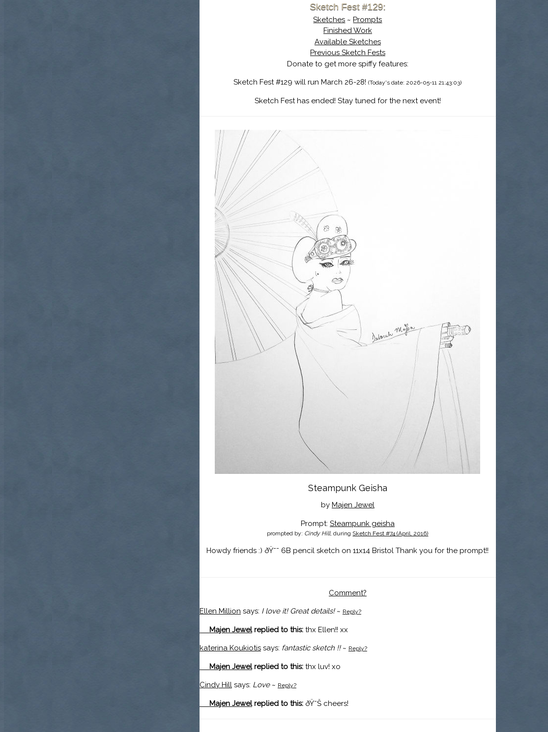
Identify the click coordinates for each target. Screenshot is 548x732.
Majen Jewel (353, 504)
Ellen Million (220, 611)
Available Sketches (348, 41)
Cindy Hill (216, 684)
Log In (102, 115)
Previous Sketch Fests (347, 52)
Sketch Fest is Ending (126, 55)
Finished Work (347, 30)
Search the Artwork (125, 100)
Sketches (329, 19)
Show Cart (110, 128)
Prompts (367, 19)
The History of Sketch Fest (126, 85)
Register (146, 115)
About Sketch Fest (126, 70)
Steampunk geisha (362, 523)
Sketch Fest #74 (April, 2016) (390, 533)
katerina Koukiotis (230, 648)
